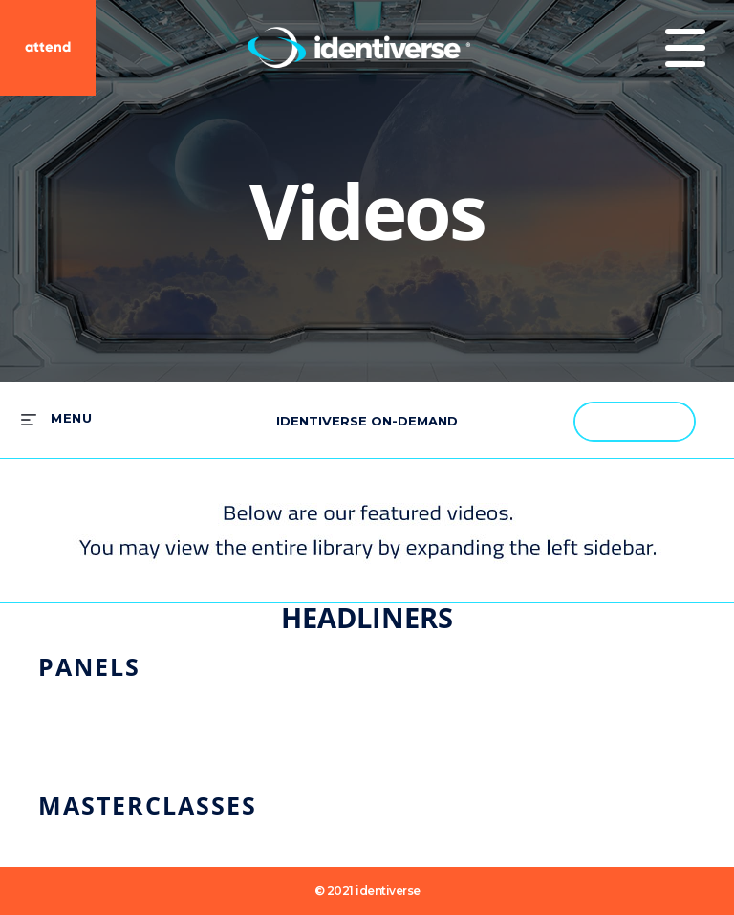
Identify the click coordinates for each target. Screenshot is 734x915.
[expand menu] (56, 418)
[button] (671, 420)
